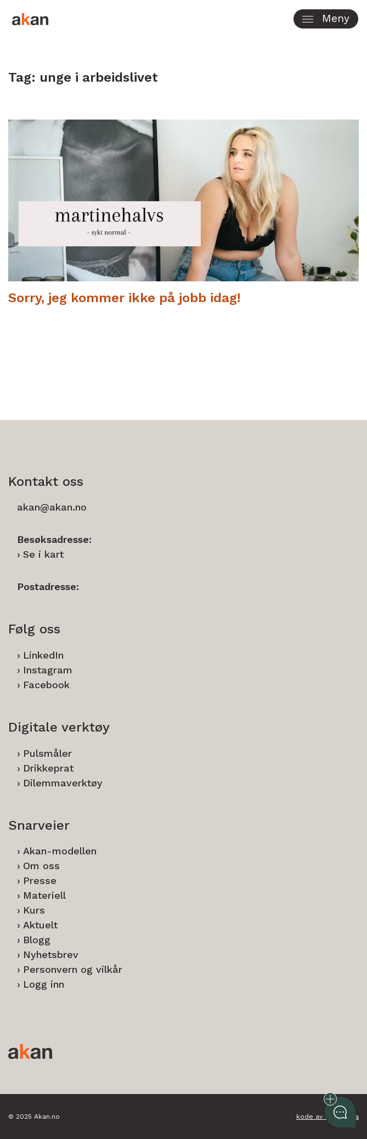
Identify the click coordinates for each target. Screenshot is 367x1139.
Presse (40, 880)
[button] (326, 19)
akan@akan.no (52, 507)
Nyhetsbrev (50, 954)
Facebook (46, 684)
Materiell (44, 895)
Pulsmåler (47, 753)
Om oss (41, 865)
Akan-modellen (60, 851)
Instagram (47, 670)
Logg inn (43, 984)
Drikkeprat (48, 768)
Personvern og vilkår (72, 969)
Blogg (36, 939)
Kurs (34, 910)
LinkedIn (43, 655)
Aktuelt (40, 925)
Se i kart (43, 554)
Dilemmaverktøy (63, 783)
